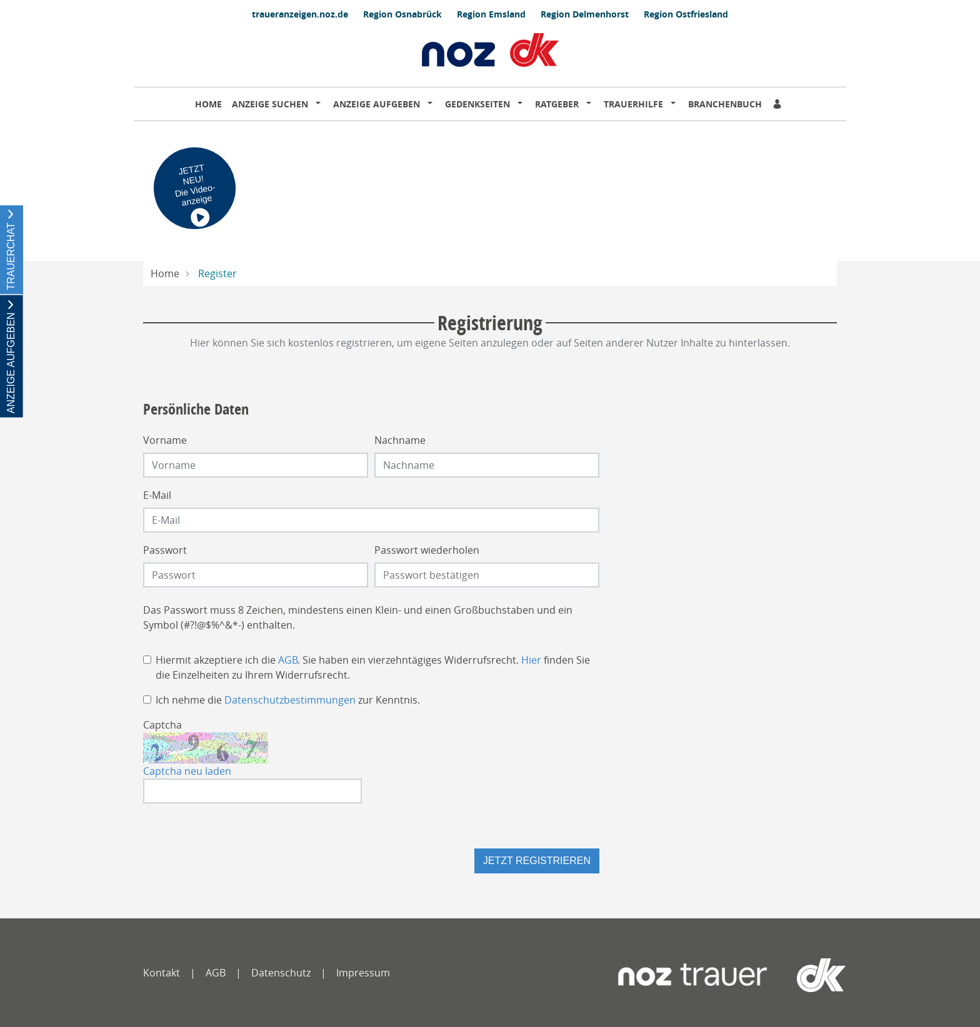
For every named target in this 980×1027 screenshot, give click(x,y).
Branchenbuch (725, 104)
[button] (320, 104)
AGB (288, 660)
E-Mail (157, 495)
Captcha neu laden (187, 771)
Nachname (400, 440)
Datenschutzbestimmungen (290, 700)
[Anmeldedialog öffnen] (778, 103)
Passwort (165, 550)
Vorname (165, 440)
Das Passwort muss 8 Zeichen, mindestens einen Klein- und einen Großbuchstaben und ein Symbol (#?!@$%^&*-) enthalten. (357, 617)
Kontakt (161, 973)
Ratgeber (557, 104)
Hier (531, 660)
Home (208, 104)
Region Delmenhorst (585, 14)
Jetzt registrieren (537, 860)
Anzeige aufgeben (376, 104)
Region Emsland (491, 14)
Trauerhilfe (633, 104)
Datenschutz (281, 973)
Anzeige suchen (270, 104)
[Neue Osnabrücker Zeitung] (692, 975)
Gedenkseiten (477, 104)
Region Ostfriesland (686, 14)
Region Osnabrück (402, 14)
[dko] (802, 975)
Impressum (363, 973)
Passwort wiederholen (426, 550)
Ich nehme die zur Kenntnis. (288, 700)
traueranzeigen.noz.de (300, 14)
